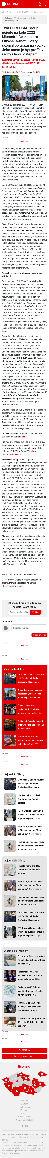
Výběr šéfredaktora (15, 669)
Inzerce (24, 1113)
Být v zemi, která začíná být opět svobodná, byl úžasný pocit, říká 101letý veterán (30, 830)
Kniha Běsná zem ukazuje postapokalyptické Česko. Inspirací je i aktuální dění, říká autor (30, 696)
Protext (10, 12)
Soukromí (24, 1100)
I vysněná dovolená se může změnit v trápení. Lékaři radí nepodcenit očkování (31, 846)
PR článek (7, 60)
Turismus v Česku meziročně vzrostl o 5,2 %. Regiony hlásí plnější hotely (31, 960)
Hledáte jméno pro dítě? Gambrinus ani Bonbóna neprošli (29, 799)
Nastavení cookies (24, 1120)
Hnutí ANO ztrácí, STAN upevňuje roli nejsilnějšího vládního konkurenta (30, 1007)
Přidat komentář (39, 635)
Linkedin (16, 454)
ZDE (16, 21)
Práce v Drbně (24, 1117)
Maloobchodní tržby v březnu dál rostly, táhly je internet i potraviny (31, 1022)
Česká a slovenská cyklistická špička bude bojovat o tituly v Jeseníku (30, 709)
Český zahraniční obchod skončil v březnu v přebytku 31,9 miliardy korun (30, 991)
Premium (24, 141)
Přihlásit (35, 612)
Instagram (6, 454)
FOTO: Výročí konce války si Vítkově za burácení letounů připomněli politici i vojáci (31, 815)
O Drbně (24, 1104)
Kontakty (24, 1110)
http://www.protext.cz (12, 586)
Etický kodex (24, 1107)
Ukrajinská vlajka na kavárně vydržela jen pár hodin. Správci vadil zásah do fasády (31, 680)
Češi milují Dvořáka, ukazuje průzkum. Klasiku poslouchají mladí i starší (31, 725)
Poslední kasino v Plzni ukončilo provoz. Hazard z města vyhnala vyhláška (30, 976)
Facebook (32, 451)
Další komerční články (24, 1056)
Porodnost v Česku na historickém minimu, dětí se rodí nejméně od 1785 (31, 740)
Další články (24, 1050)
